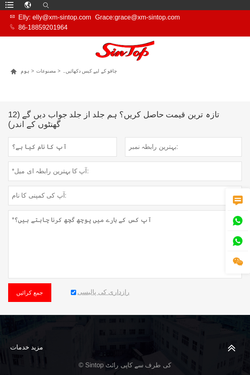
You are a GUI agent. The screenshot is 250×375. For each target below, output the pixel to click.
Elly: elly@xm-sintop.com (54, 17)
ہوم (25, 71)
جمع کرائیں (29, 292)
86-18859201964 (43, 27)
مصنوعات (46, 71)
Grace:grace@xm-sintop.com (137, 17)
